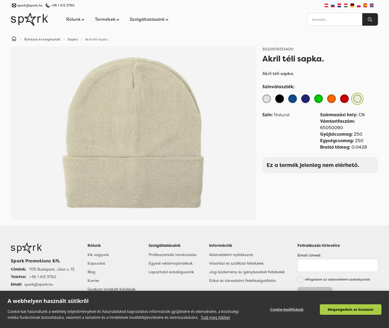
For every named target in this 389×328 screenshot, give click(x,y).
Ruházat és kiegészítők (42, 39)
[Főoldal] (43, 248)
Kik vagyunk (98, 254)
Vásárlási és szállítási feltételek (236, 263)
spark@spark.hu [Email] (38, 284)
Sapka (73, 39)
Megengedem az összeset (351, 309)
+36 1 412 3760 (62, 5)
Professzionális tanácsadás (172, 254)
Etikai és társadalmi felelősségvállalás (242, 280)
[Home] (14, 39)
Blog (91, 271)
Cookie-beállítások (287, 309)
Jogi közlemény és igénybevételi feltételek (247, 271)
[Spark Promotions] (29, 19)
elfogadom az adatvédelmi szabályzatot (337, 279)
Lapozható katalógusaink (171, 271)
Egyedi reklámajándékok (171, 263)
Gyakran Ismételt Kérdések (112, 289)
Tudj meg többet (215, 317)
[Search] (370, 19)
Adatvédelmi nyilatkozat (231, 254)
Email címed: (309, 255)
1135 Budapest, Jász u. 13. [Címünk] (52, 269)
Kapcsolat (96, 263)
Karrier (93, 280)
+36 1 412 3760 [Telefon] (42, 276)
